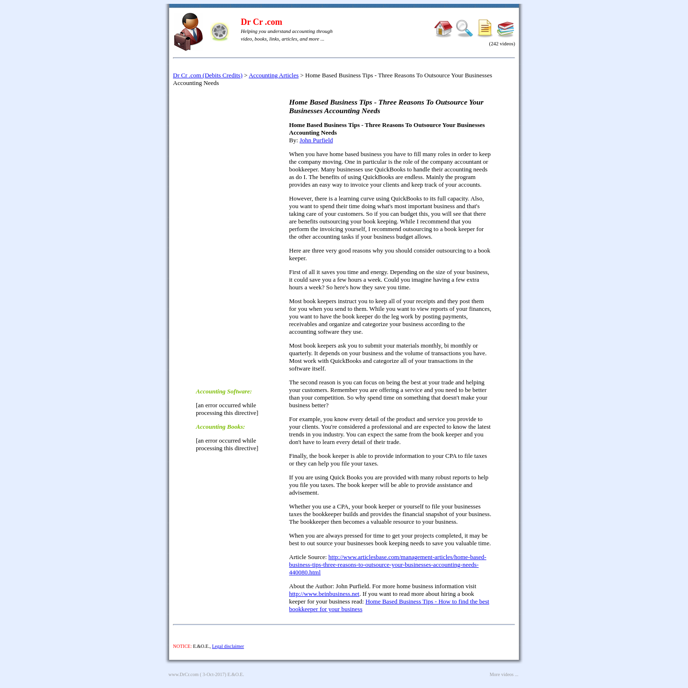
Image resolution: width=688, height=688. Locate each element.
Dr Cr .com (261, 22)
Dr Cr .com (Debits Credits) (208, 75)
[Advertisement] (234, 236)
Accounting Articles (274, 75)
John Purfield (316, 140)
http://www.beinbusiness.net (324, 593)
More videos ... (504, 674)
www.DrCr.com (184, 674)
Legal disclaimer (228, 646)
